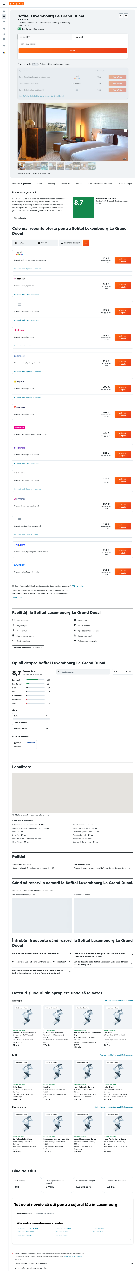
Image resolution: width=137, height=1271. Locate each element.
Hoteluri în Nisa (97, 1232)
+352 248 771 (23, 25)
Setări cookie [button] (17, 597)
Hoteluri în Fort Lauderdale (28, 1228)
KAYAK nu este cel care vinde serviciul (74, 1263)
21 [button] (35, 77)
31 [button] (53, 83)
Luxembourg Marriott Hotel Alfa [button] (56, 1139)
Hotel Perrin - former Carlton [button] (115, 1139)
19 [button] (64, 71)
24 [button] (53, 77)
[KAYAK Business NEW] (4, 38)
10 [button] (53, 65)
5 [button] (64, 59)
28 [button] (35, 83)
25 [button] (58, 77)
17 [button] (52, 71)
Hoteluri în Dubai (61, 1235)
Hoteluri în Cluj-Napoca (63, 1228)
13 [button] (29, 71)
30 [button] (47, 83)
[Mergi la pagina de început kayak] (16, 3)
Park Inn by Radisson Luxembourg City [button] (87, 1033)
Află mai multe (78, 586)
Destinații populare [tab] (24, 1213)
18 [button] (58, 71)
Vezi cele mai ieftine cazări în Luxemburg (116, 1055)
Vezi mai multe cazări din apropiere (119, 1000)
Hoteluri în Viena (98, 1228)
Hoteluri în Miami (61, 1232)
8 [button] (40, 65)
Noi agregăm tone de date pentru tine (74, 1268)
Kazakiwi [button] (46, 1087)
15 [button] (41, 71)
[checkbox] (24, 745)
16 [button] (47, 71)
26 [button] (64, 77)
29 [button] (41, 83)
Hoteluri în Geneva (25, 1235)
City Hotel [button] (108, 1032)
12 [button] (64, 65)
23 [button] (47, 77)
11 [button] (58, 65)
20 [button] (29, 77)
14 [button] (35, 71)
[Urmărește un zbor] (4, 33)
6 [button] (29, 65)
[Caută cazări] (4, 16)
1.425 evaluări (38, 29)
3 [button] (52, 59)
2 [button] (46, 59)
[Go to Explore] (4, 28)
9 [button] (46, 65)
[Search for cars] (4, 21)
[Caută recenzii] (85, 672)
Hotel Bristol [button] (109, 1087)
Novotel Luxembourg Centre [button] (24, 1032)
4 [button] (58, 59)
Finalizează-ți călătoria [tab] (44, 1213)
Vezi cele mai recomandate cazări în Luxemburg (114, 1107)
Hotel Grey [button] (17, 1087)
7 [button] (34, 65)
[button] (4, 3)
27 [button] (29, 83)
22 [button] (41, 77)
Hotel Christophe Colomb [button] (84, 1087)
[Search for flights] (4, 11)
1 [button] (40, 59)
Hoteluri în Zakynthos (26, 1232)
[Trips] (4, 45)
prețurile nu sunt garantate (73, 1256)
